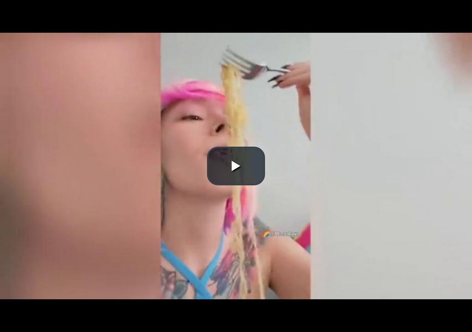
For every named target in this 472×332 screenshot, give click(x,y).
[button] (236, 166)
